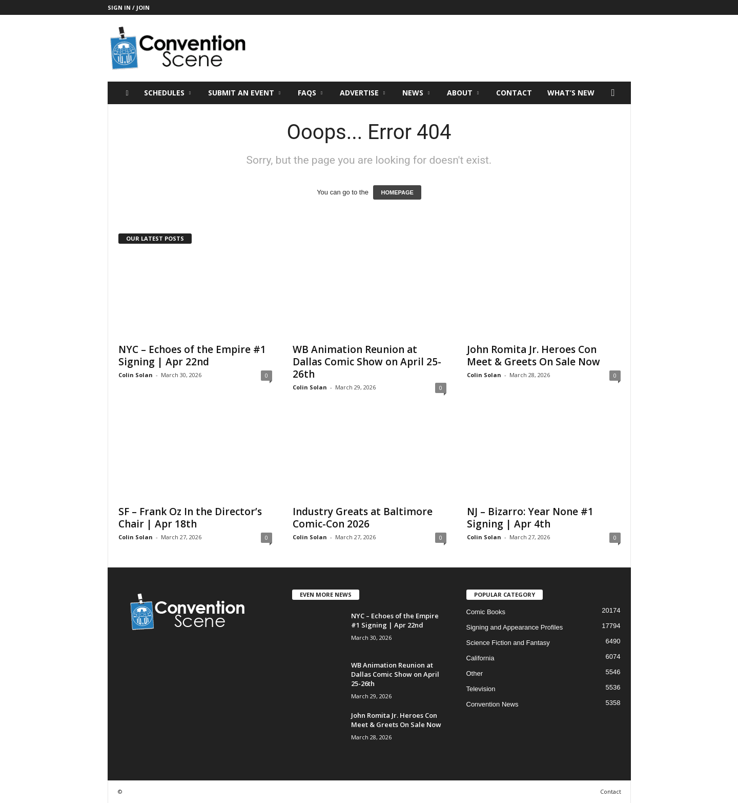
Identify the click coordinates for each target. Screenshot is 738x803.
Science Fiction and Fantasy (508, 643)
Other (474, 673)
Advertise (362, 93)
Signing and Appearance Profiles (514, 627)
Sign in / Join (129, 7)
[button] (615, 93)
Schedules (167, 93)
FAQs (310, 93)
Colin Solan (135, 375)
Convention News (492, 704)
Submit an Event (244, 93)
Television (481, 689)
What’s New (570, 92)
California (480, 658)
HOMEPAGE (397, 192)
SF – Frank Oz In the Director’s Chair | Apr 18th (190, 518)
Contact (514, 92)
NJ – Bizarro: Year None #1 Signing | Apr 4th (530, 518)
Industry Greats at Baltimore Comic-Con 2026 (363, 518)
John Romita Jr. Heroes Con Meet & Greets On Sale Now (533, 355)
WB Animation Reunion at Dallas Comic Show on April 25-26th (367, 362)
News (415, 93)
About (463, 93)
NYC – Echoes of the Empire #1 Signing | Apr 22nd (192, 355)
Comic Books (486, 612)
